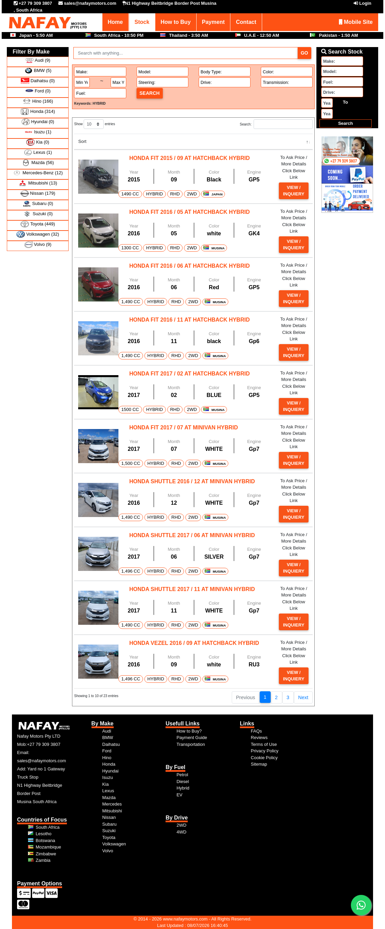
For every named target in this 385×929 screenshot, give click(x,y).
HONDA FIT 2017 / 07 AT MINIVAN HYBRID (183, 427)
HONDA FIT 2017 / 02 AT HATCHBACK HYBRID (189, 374)
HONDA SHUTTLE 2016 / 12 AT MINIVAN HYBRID (192, 481)
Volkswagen (114, 843)
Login (365, 3)
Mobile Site (356, 22)
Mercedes (112, 804)
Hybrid (182, 788)
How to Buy (176, 22)
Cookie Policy (264, 757)
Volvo (107, 850)
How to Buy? (189, 731)
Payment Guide (191, 737)
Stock (141, 22)
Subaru (109, 824)
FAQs (256, 731)
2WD (181, 825)
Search (150, 93)
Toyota (108, 837)
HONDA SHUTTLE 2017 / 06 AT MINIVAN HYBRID (192, 535)
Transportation (190, 744)
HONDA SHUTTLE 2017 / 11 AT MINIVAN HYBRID (192, 589)
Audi (106, 731)
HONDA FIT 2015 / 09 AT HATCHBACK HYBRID (189, 158)
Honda (108, 764)
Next (303, 697)
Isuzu (107, 777)
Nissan (109, 817)
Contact (246, 22)
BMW (107, 737)
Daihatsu (111, 744)
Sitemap (259, 764)
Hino (107, 757)
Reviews (259, 737)
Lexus (108, 790)
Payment (213, 22)
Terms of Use (264, 744)
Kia (105, 784)
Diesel (182, 781)
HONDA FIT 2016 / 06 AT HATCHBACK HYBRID (189, 266)
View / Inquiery (293, 191)
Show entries (94, 124)
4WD (181, 832)
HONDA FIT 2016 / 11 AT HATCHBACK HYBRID (189, 320)
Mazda (109, 797)
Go (304, 53)
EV (179, 794)
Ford (107, 750)
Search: (276, 124)
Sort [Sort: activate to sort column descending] (82, 141)
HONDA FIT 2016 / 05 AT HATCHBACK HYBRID (189, 212)
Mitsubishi (112, 810)
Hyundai (110, 770)
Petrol (182, 774)
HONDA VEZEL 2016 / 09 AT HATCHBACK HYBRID (194, 643)
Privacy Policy (265, 750)
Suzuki (109, 830)
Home (115, 22)
